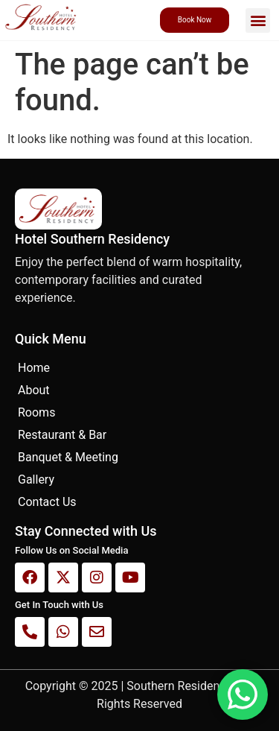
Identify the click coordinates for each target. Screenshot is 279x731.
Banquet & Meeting (68, 457)
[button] (258, 20)
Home (34, 368)
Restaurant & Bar (62, 435)
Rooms (36, 412)
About (34, 390)
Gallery (36, 479)
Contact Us (47, 502)
